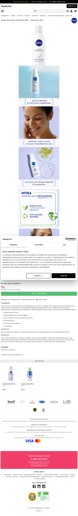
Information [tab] (39, 245)
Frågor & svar (17, 475)
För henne (20, 16)
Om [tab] (64, 245)
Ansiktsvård (34, 16)
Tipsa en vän (41, 300)
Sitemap (46, 508)
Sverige (39, 511)
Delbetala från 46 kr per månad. (11, 290)
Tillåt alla (63, 275)
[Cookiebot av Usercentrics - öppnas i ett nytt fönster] (67, 239)
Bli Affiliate (64, 475)
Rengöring (43, 16)
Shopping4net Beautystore (64, 477)
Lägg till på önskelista (11, 300)
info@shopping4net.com (39, 466)
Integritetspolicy (12, 477)
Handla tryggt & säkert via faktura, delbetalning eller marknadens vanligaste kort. (39, 438)
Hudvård (27, 16)
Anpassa (38, 275)
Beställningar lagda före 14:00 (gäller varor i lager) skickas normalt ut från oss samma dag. (39, 426)
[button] (75, 11)
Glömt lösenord (29, 475)
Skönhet (13, 16)
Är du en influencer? (51, 475)
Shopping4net (5, 16)
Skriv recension (28, 300)
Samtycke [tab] (13, 245)
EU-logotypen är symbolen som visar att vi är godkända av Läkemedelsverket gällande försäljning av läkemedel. (39, 431)
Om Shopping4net (47, 477)
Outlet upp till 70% (20, 2)
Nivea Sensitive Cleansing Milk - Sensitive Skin (60, 16)
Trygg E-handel (39, 479)
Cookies (72, 475)
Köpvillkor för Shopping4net (30, 477)
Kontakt (39, 475)
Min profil (7, 475)
